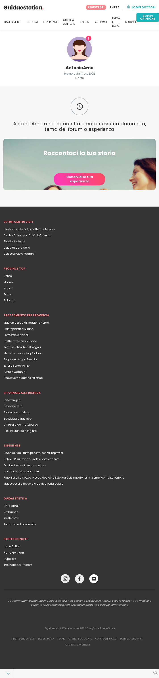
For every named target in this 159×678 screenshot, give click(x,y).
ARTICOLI (101, 22)
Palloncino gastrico (17, 412)
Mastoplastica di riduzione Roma (26, 323)
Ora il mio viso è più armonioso (25, 465)
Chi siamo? (11, 506)
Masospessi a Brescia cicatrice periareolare (33, 483)
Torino (8, 294)
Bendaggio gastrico (17, 418)
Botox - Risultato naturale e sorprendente (31, 459)
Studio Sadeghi (14, 241)
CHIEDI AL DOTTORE (69, 22)
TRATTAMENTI (12, 22)
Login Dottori (12, 546)
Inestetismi (11, 518)
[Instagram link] (65, 579)
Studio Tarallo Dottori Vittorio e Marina (29, 229)
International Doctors (18, 565)
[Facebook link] (79, 579)
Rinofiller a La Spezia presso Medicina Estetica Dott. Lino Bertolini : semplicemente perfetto (64, 477)
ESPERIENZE (50, 22)
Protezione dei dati (23, 638)
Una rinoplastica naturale (21, 471)
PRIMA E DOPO (116, 22)
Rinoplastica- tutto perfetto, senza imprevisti (34, 453)
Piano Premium (14, 552)
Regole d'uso (46, 638)
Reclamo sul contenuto (20, 524)
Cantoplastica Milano (18, 329)
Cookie (61, 638)
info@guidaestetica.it (101, 628)
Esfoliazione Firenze (16, 365)
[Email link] (93, 578)
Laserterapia (12, 400)
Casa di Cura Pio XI (17, 248)
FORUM (85, 22)
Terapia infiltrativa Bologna (22, 347)
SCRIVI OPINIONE (147, 17)
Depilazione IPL (13, 406)
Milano (8, 282)
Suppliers (10, 559)
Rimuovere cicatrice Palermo (23, 378)
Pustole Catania (14, 372)
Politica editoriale (131, 638)
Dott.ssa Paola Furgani (19, 254)
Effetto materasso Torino (20, 341)
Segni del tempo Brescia (20, 359)
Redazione (11, 512)
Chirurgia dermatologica (21, 424)
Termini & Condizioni (77, 644)
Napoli (8, 288)
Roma (8, 276)
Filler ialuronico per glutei (20, 431)
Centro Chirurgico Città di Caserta (27, 235)
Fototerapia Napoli (16, 335)
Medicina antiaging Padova (23, 353)
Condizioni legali (106, 638)
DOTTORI (32, 22)
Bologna (9, 300)
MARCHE (130, 22)
